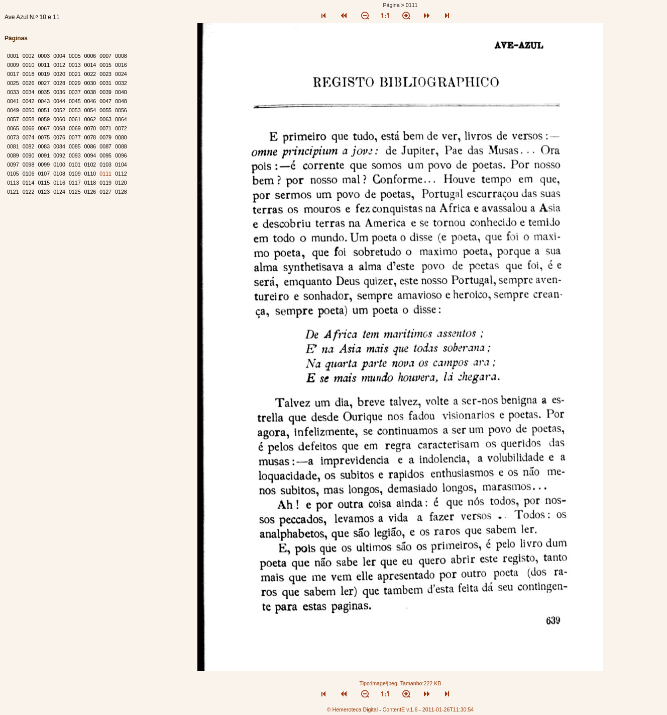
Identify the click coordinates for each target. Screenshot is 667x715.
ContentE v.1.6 (400, 709)
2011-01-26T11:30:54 (448, 709)
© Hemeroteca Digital (352, 709)
